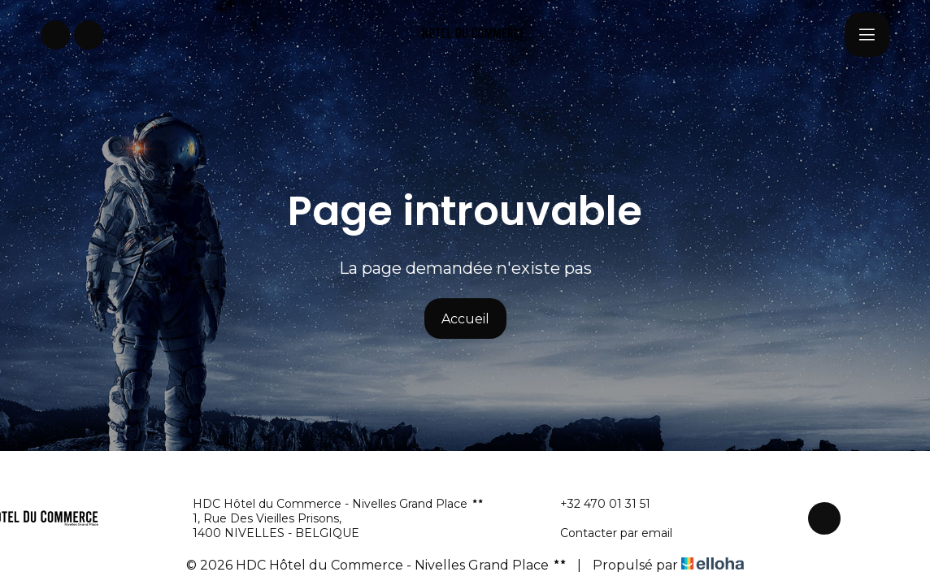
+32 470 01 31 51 (595, 503)
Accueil (465, 319)
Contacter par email (606, 533)
